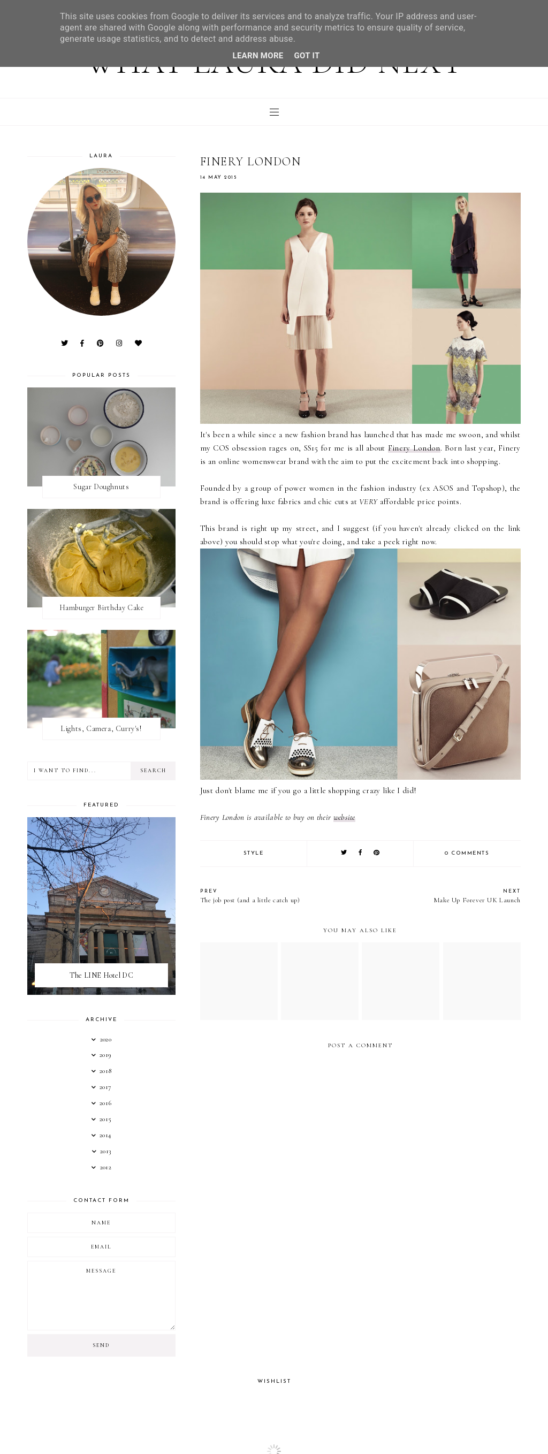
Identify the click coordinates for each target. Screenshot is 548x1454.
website (344, 817)
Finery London (414, 448)
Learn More (257, 55)
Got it (307, 55)
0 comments (467, 853)
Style (253, 853)
